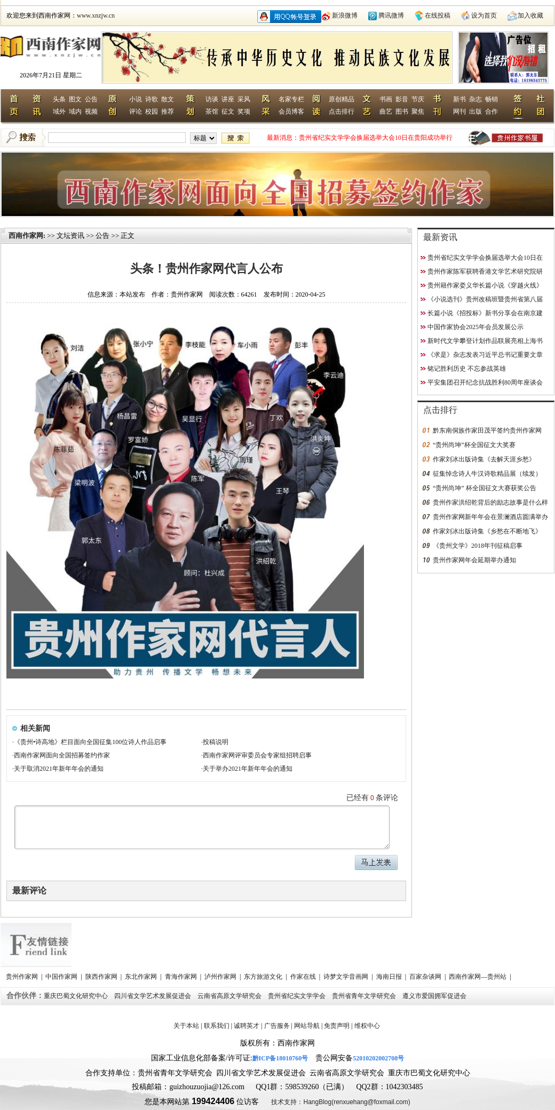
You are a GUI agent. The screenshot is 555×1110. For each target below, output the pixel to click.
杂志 (475, 99)
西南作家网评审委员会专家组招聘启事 (257, 755)
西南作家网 (26, 235)
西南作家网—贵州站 (478, 976)
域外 (59, 111)
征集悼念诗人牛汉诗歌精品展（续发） (487, 473)
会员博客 (291, 111)
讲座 (227, 99)
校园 (151, 111)
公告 (91, 99)
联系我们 (216, 1025)
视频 (91, 111)
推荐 (167, 111)
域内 (75, 111)
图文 (75, 99)
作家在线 (304, 976)
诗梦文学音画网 (346, 976)
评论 (135, 111)
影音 (401, 99)
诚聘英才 (246, 1025)
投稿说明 (215, 742)
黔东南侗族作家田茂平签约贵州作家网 (487, 430)
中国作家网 (62, 976)
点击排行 (341, 111)
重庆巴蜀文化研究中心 (76, 996)
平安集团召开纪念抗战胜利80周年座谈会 (485, 382)
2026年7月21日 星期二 (51, 75)
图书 (401, 111)
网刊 (459, 111)
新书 (459, 99)
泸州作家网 (221, 976)
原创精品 (341, 99)
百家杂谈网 (426, 976)
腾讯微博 (391, 15)
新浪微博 (345, 15)
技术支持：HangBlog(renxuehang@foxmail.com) (340, 1102)
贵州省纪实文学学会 (297, 996)
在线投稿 (437, 15)
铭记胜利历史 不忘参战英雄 (466, 368)
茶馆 (211, 111)
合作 (491, 111)
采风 (243, 99)
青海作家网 (182, 976)
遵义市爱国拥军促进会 (435, 996)
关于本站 (186, 1025)
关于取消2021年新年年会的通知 (59, 768)
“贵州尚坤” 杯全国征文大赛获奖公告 (484, 488)
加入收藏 (530, 15)
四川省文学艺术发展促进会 (153, 996)
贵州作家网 (22, 976)
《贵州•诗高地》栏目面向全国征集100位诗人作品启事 (90, 742)
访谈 (211, 99)
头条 (59, 99)
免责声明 (337, 1025)
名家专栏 (291, 99)
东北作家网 (141, 976)
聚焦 (417, 111)
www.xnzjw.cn (96, 15)
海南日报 (389, 976)
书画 (385, 99)
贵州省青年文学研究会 (365, 996)
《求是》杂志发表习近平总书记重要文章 (485, 354)
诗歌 (151, 99)
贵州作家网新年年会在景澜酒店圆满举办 (490, 517)
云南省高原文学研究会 (230, 996)
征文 (227, 111)
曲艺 (385, 111)
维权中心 (367, 1025)
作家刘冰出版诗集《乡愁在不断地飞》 (487, 531)
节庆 (417, 99)
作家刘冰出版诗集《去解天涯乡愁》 (484, 459)
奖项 (243, 111)
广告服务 (277, 1025)
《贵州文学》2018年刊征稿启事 (477, 545)
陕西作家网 (102, 976)
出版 (475, 111)
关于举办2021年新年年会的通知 (247, 768)
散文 (167, 99)
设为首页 (484, 15)
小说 (135, 99)
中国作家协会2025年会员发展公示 (475, 327)
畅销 (491, 99)
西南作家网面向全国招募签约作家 (62, 755)
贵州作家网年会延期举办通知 (474, 560)
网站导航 (307, 1025)
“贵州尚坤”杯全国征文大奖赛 (474, 445)
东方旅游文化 (264, 976)
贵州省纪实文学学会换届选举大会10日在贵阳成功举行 (376, 137)
